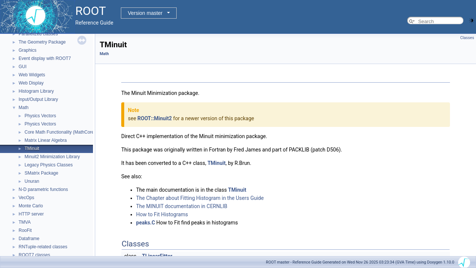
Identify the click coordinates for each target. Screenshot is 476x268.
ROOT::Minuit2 (155, 118)
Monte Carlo (31, 205)
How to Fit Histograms (162, 214)
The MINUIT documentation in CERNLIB (181, 206)
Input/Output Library (38, 99)
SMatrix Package (41, 173)
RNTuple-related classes (43, 246)
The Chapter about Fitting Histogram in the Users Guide (200, 198)
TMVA (24, 222)
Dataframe (29, 238)
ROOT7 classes (34, 255)
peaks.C (145, 223)
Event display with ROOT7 (45, 58)
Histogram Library (36, 91)
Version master (145, 13)
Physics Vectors (40, 115)
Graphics (27, 50)
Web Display (31, 83)
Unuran (32, 181)
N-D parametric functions (43, 189)
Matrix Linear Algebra (46, 140)
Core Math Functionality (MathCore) (60, 132)
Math (24, 107)
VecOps (26, 197)
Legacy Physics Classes (49, 165)
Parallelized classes (38, 33)
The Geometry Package (42, 42)
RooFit (25, 230)
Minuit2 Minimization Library (52, 156)
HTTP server (31, 214)
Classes (467, 37)
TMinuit (32, 148)
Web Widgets (32, 74)
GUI (22, 66)
